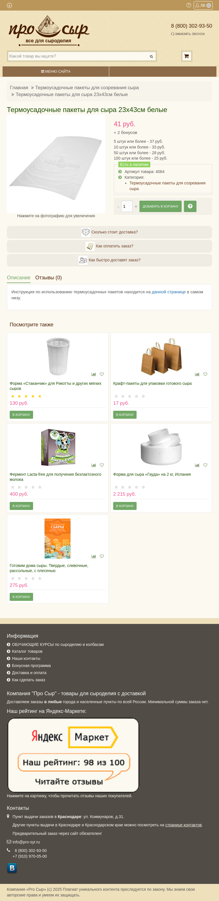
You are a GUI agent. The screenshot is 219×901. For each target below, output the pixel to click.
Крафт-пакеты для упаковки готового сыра (152, 383)
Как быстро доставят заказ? (109, 260)
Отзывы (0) (48, 277)
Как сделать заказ (28, 680)
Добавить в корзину (160, 206)
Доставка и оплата (29, 672)
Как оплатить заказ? (109, 246)
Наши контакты (26, 658)
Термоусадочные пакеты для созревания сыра (87, 87)
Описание (19, 277)
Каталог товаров (27, 651)
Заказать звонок (188, 34)
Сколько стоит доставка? (109, 232)
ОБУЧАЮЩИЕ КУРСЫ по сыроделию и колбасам (58, 644)
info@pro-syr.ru (26, 842)
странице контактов (183, 825)
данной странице (169, 291)
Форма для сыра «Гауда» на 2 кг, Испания (152, 474)
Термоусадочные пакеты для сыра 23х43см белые (72, 94)
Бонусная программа (31, 665)
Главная (19, 87)
